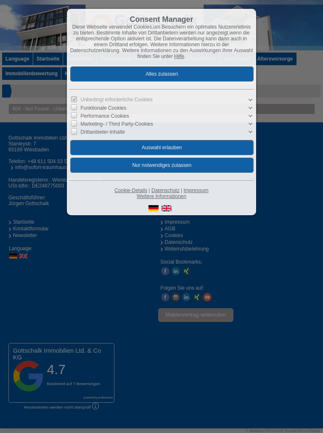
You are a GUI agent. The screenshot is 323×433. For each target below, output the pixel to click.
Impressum (195, 190)
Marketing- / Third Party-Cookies (117, 124)
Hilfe (179, 56)
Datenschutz (165, 190)
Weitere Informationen (161, 196)
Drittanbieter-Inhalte (103, 132)
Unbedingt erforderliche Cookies (117, 100)
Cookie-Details (130, 190)
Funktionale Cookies (104, 108)
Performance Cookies (105, 116)
